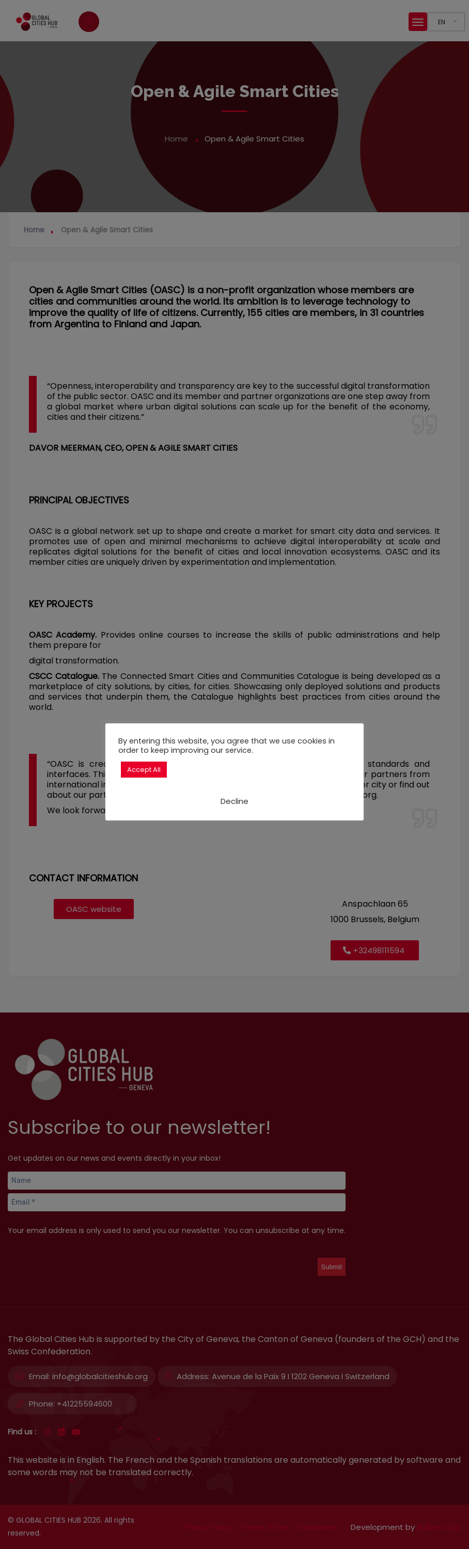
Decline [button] (234, 801)
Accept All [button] (144, 769)
